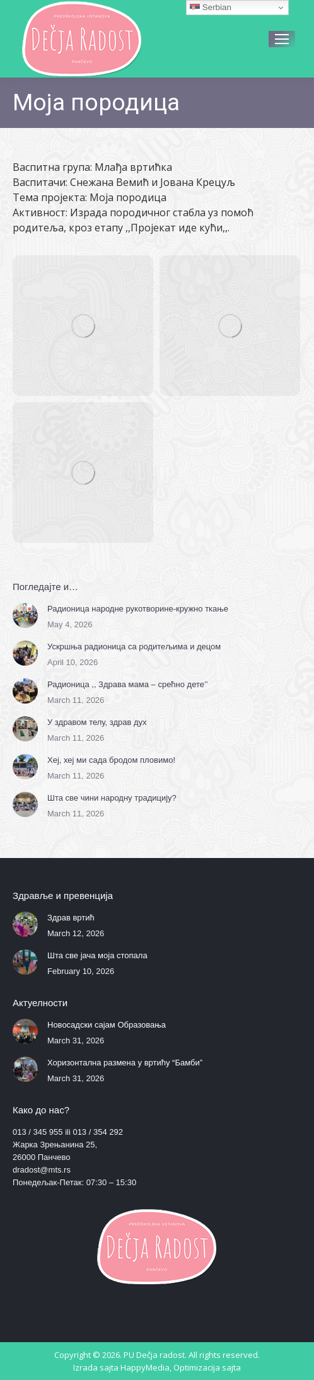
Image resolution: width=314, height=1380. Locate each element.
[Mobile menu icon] (282, 39)
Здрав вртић (71, 917)
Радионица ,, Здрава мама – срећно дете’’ (127, 684)
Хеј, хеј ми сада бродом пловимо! (111, 760)
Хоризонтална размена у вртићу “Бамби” (124, 1062)
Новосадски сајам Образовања (106, 1024)
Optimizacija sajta (207, 1367)
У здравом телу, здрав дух (97, 722)
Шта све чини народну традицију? (112, 798)
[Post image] (25, 615)
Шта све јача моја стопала (97, 955)
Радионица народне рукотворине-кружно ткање (137, 608)
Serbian (210, 8)
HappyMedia (145, 1367)
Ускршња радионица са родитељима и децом (134, 646)
